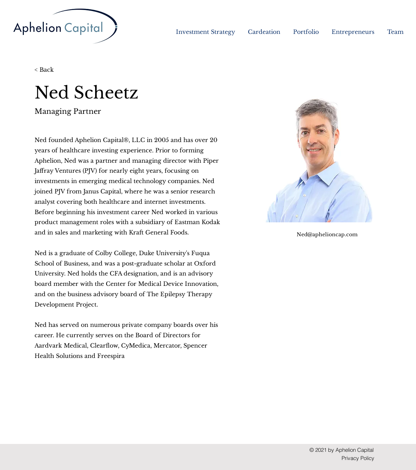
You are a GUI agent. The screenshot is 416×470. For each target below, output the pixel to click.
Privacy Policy (358, 458)
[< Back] (49, 70)
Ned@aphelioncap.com (327, 234)
